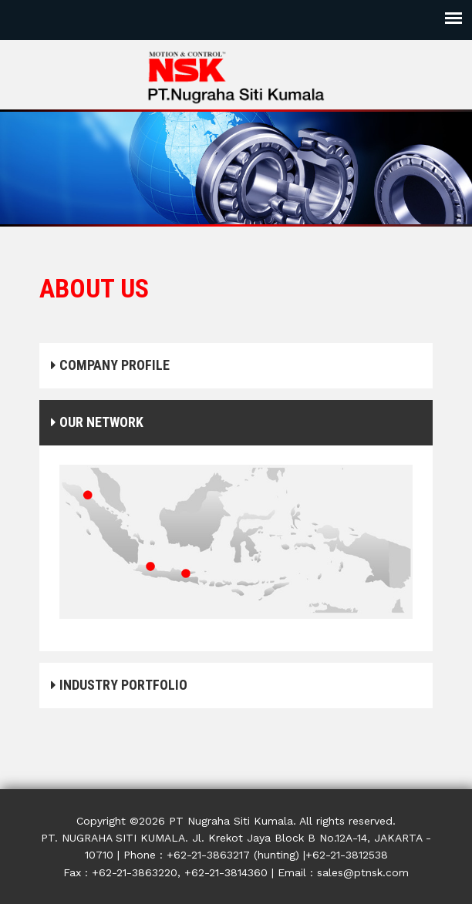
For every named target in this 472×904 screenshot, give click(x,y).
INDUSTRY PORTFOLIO (119, 685)
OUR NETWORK (97, 422)
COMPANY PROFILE (110, 365)
